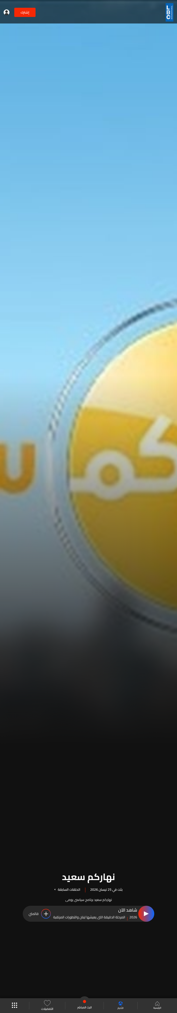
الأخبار (119, 1005)
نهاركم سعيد (88, 876)
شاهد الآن (127, 910)
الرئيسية (157, 1005)
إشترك (25, 12)
